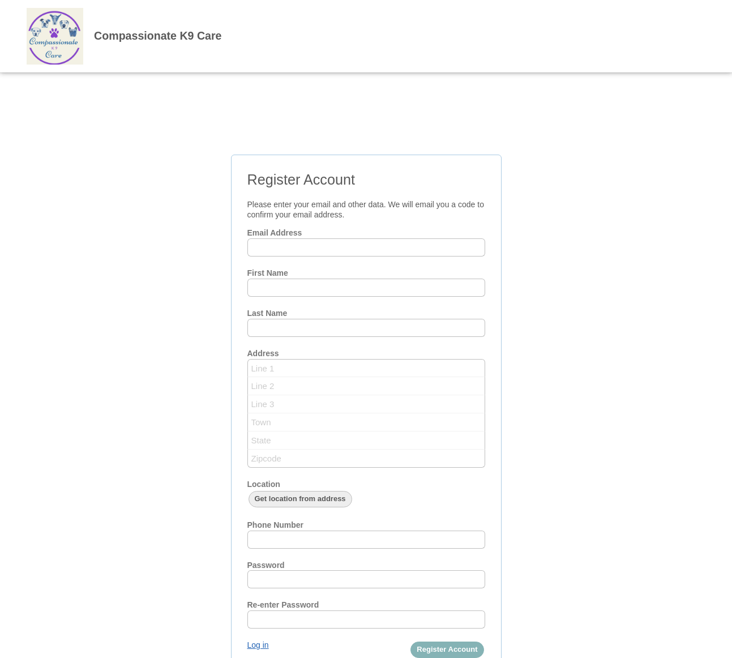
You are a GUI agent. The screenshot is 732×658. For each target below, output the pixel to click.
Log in (258, 645)
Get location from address (300, 498)
